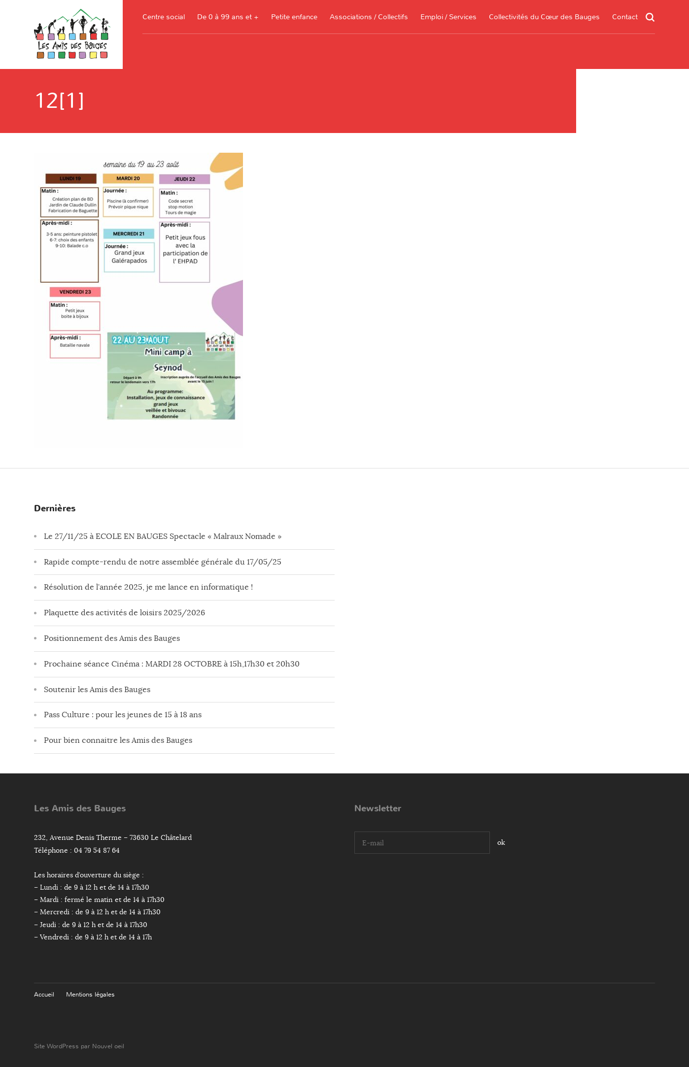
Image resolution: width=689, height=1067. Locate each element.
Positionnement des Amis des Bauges (112, 638)
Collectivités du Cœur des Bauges (544, 17)
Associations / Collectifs (369, 17)
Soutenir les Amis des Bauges (97, 690)
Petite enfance (294, 17)
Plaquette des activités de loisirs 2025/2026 (124, 613)
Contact (625, 17)
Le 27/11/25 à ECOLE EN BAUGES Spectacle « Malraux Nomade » (162, 536)
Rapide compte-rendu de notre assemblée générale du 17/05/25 (162, 562)
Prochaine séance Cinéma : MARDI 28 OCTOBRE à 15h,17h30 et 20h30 (172, 664)
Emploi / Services (448, 17)
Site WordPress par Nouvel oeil (79, 1046)
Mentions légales (90, 994)
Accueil (44, 994)
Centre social (163, 17)
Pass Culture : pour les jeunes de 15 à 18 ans (123, 715)
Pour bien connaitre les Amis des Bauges (118, 740)
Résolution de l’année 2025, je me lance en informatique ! (148, 587)
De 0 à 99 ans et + (228, 17)
